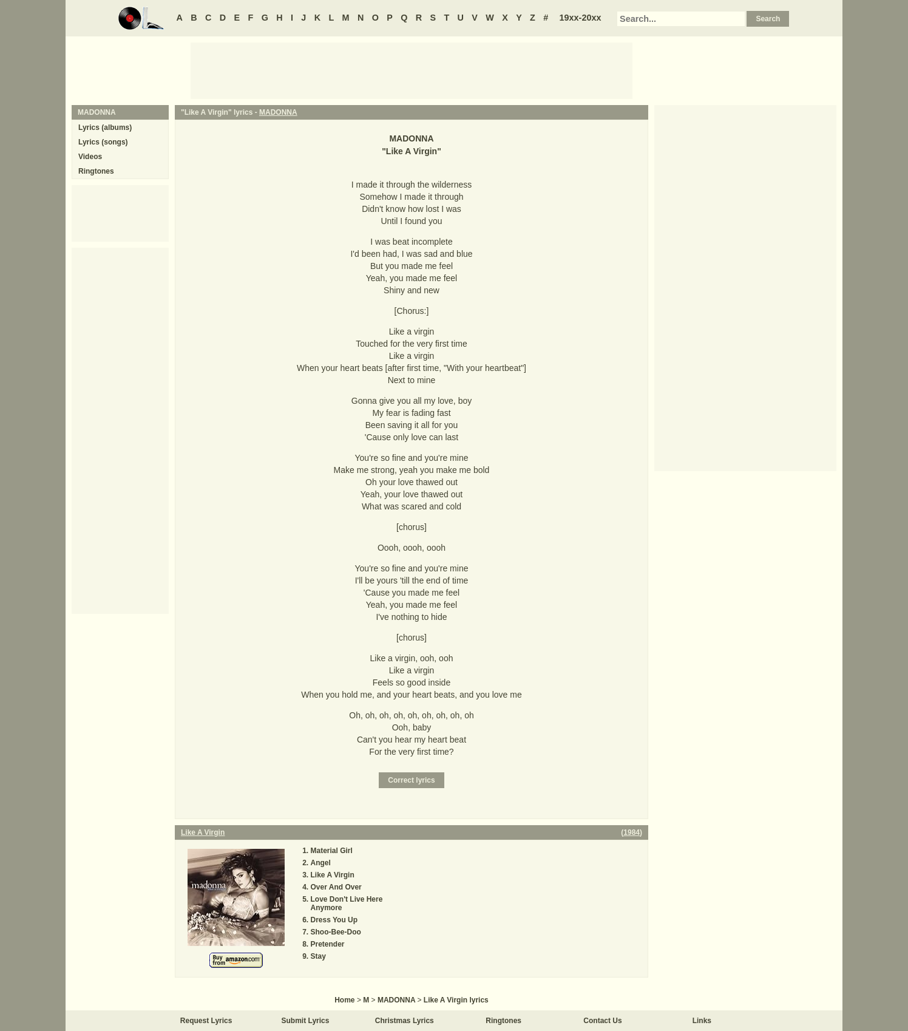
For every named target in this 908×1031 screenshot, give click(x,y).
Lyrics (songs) (103, 142)
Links (702, 1020)
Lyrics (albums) (105, 127)
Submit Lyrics (306, 1020)
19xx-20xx (580, 17)
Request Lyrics (206, 1020)
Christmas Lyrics (404, 1020)
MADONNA (278, 112)
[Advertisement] (411, 70)
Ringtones (96, 171)
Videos (90, 156)
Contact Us (602, 1020)
